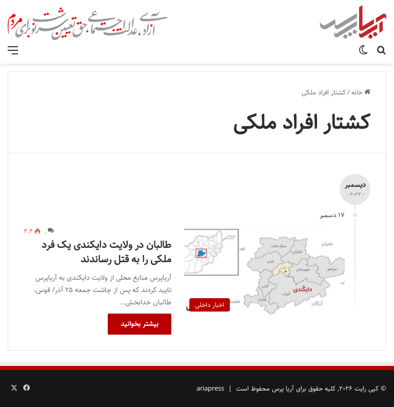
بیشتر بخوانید (140, 324)
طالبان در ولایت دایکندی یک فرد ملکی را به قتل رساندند (106, 252)
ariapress (210, 388)
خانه (360, 92)
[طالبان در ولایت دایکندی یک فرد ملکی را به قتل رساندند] (264, 271)
